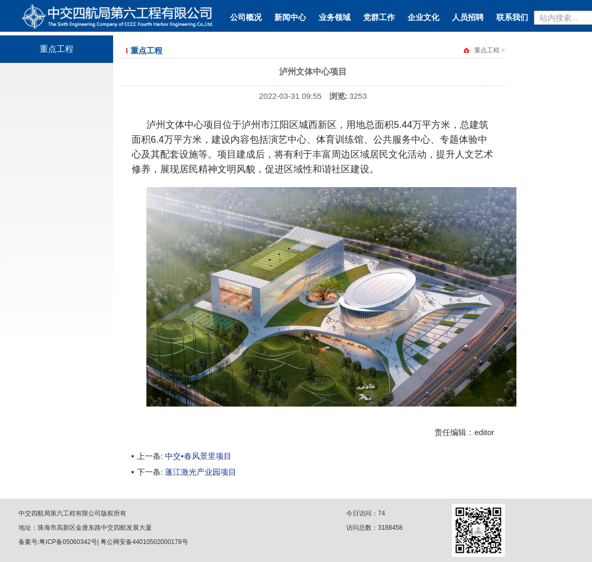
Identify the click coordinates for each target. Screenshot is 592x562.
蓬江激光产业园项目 (200, 471)
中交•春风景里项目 (198, 456)
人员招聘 (468, 17)
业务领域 (334, 17)
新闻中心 (290, 17)
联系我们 (512, 17)
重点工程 (56, 48)
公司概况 (246, 17)
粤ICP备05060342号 (68, 542)
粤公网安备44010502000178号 (144, 542)
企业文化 (423, 17)
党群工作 (379, 17)
